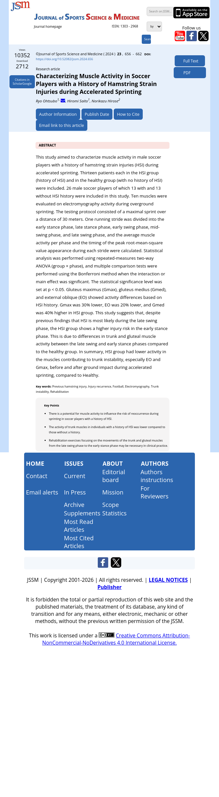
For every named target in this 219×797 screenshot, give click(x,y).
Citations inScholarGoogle (22, 82)
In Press (75, 492)
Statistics (114, 513)
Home (35, 463)
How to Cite (128, 114)
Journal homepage (48, 26)
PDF (185, 72)
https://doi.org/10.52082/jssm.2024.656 (64, 59)
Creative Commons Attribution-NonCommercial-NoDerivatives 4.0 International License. (116, 639)
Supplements (82, 513)
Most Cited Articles (79, 542)
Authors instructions (156, 476)
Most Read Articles (78, 525)
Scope (110, 505)
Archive (74, 505)
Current (74, 476)
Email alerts (42, 492)
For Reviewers (154, 492)
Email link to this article (61, 125)
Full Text (189, 60)
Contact (36, 476)
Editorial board (113, 476)
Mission (113, 492)
